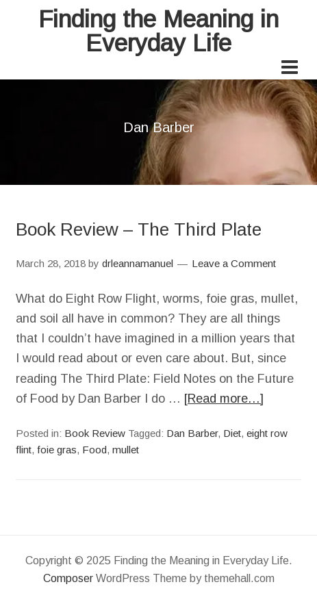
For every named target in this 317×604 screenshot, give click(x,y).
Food (94, 449)
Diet (232, 433)
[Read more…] (224, 398)
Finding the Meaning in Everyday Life (158, 30)
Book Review (94, 433)
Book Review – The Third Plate (139, 229)
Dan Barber (192, 433)
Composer (68, 578)
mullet (125, 449)
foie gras (57, 449)
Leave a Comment (234, 263)
